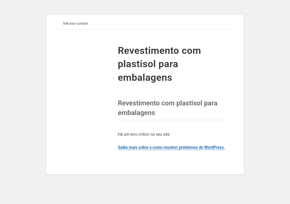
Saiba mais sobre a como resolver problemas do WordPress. (171, 147)
